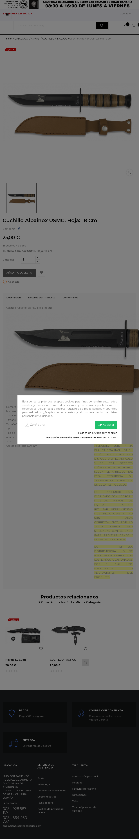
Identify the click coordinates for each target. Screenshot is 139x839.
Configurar (35, 425)
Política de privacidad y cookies (97, 433)
